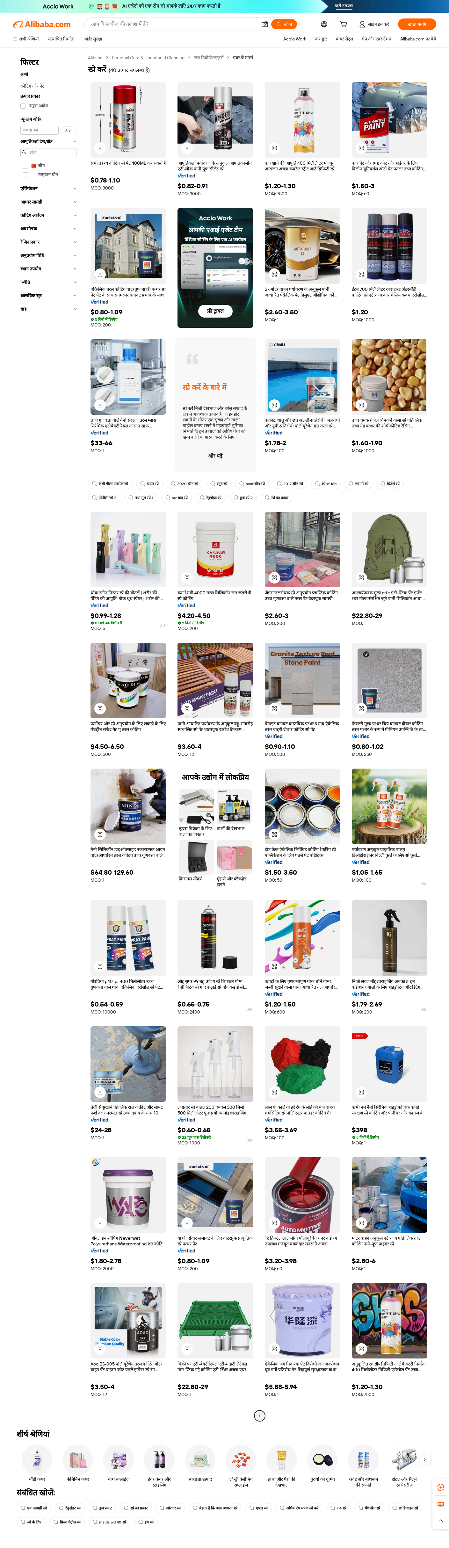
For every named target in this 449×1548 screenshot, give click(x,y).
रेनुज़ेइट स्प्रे (210, 497)
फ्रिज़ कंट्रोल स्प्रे (67, 1522)
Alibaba (95, 57)
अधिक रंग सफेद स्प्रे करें (299, 1508)
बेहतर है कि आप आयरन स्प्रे (215, 1508)
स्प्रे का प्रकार (276, 497)
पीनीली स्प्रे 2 (104, 497)
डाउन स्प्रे (149, 483)
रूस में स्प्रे (358, 483)
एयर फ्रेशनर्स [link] (243, 57)
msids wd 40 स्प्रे (109, 1522)
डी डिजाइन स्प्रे (405, 1508)
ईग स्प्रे (146, 1522)
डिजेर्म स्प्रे (390, 483)
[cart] (345, 25)
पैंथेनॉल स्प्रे (369, 1508)
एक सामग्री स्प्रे (34, 1508)
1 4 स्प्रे (338, 1508)
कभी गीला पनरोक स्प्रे (110, 483)
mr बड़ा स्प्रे (176, 497)
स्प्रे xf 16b (326, 483)
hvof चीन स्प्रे (252, 483)
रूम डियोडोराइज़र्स (208, 57)
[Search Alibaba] (173, 24)
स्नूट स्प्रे (218, 483)
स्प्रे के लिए (31, 1522)
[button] (265, 24)
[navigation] (48, 737)
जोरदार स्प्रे (170, 1508)
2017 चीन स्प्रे (290, 483)
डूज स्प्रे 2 (243, 497)
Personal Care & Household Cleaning (148, 57)
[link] (440, 1487)
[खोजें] (284, 24)
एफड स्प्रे (259, 1508)
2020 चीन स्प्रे (184, 483)
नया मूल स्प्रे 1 (140, 497)
